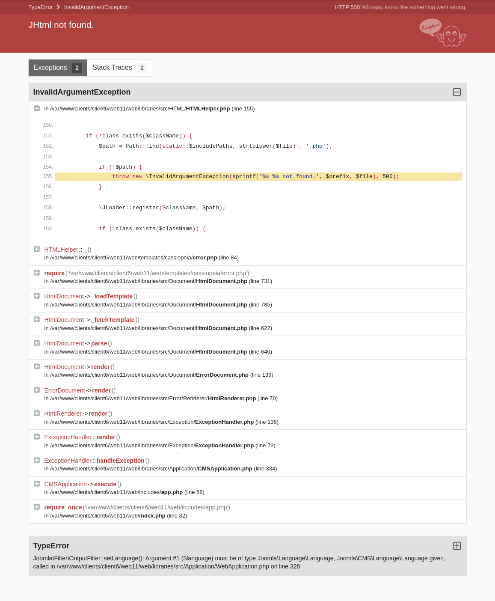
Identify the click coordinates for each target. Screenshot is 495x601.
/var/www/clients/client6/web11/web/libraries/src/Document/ (149, 281)
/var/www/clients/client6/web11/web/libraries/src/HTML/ (140, 108)
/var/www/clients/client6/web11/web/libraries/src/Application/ (152, 468)
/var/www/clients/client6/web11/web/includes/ (117, 492)
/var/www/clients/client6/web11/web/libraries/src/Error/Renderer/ (154, 398)
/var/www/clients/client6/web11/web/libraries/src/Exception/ (152, 422)
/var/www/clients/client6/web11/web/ (108, 515)
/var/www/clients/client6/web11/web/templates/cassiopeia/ (134, 257)
